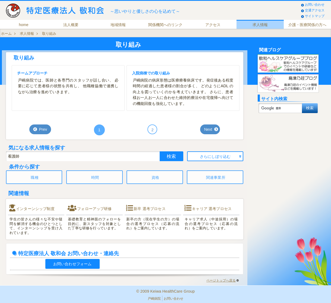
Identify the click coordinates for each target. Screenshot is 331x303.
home (24, 25)
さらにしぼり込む (215, 156)
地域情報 (118, 25)
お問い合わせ (314, 5)
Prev (43, 129)
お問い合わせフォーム (72, 264)
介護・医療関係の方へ (307, 25)
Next (208, 129)
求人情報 (260, 25)
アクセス (212, 25)
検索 (171, 156)
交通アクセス (314, 10)
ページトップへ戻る (222, 280)
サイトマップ (314, 16)
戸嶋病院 (154, 299)
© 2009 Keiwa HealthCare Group (165, 291)
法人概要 (70, 25)
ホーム (6, 34)
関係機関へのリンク (165, 25)
